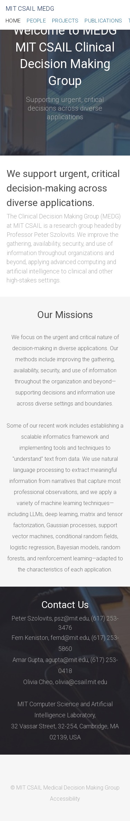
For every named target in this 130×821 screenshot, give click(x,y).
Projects (65, 21)
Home (13, 21)
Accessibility (65, 798)
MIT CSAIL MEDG (30, 8)
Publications (103, 21)
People (36, 21)
